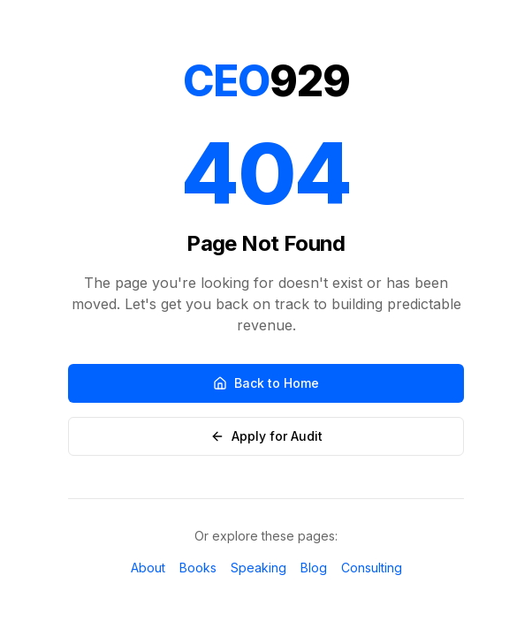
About (148, 567)
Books (198, 567)
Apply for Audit (266, 435)
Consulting (371, 567)
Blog (313, 567)
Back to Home (266, 382)
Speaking (258, 567)
